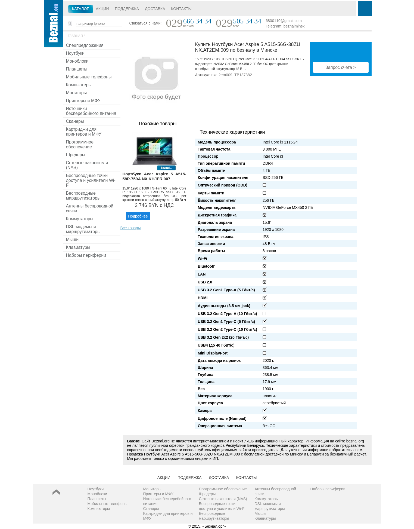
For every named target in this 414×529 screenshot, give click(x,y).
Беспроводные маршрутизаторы (83, 195)
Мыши (72, 239)
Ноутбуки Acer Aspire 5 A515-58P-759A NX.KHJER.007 (154, 176)
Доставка (155, 9)
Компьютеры (79, 84)
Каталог (80, 9)
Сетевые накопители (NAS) (87, 165)
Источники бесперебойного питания (91, 111)
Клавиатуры (78, 247)
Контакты (181, 9)
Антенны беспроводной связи (89, 208)
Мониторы (76, 92)
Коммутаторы (80, 218)
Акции (102, 9)
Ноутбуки (75, 53)
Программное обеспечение (80, 144)
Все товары (130, 228)
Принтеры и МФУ (83, 100)
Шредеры (75, 154)
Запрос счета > (340, 67)
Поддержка (127, 9)
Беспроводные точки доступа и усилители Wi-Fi (91, 180)
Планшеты (77, 69)
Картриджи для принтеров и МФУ (83, 131)
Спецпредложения (85, 45)
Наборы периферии (86, 255)
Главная (75, 36)
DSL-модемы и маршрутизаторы (83, 229)
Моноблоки (77, 61)
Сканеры (75, 121)
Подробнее (138, 216)
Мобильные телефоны (89, 77)
